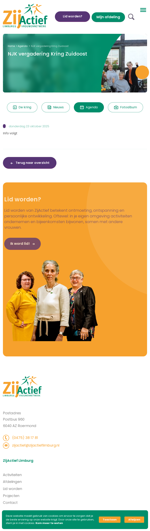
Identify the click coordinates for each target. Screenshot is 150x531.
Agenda (23, 46)
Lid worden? (72, 16)
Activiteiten (13, 474)
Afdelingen (13, 481)
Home (11, 46)
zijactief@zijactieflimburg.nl (34, 445)
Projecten (12, 495)
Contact (11, 502)
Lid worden (13, 488)
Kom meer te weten (49, 523)
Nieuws (56, 107)
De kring (22, 107)
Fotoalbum (125, 107)
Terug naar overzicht (32, 163)
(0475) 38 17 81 (23, 437)
